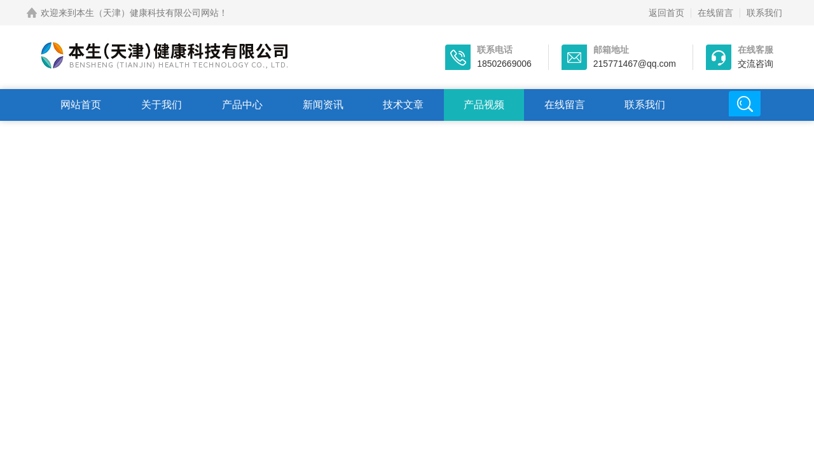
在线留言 (715, 13)
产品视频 (484, 104)
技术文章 (403, 104)
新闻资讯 (323, 104)
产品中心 (242, 104)
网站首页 (80, 104)
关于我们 (161, 104)
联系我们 (764, 13)
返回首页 (666, 13)
